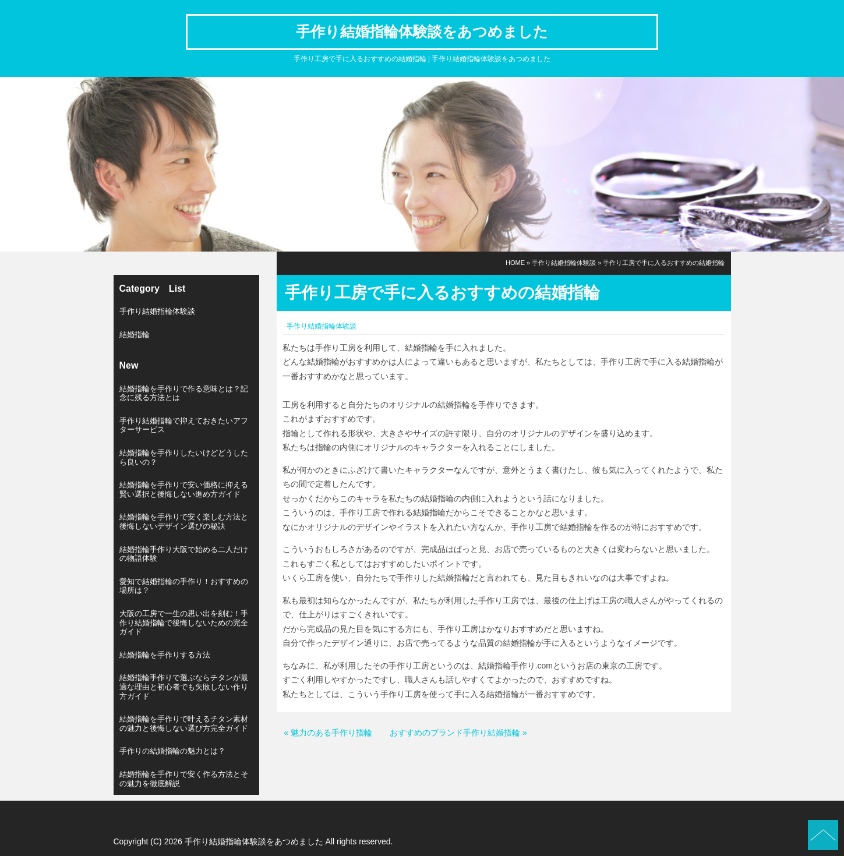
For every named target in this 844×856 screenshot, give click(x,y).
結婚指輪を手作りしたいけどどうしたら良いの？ (183, 457)
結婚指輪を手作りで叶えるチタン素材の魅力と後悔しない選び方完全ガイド (183, 723)
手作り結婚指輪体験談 (564, 262)
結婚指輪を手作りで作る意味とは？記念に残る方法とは (183, 393)
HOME (515, 262)
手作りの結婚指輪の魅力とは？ (172, 751)
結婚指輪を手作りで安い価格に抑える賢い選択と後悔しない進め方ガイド (183, 489)
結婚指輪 (134, 334)
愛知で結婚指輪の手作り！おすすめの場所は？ (183, 586)
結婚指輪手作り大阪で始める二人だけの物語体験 (183, 554)
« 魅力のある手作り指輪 (328, 732)
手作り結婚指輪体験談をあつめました (422, 31)
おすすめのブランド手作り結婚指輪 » (458, 732)
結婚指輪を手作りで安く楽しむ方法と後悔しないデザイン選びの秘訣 (183, 521)
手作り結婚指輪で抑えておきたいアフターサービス (183, 425)
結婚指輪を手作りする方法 (164, 654)
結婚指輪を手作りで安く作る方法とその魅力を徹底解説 (183, 779)
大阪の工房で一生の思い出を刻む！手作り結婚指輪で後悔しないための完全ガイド (183, 622)
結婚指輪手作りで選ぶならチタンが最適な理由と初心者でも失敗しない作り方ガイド (183, 686)
